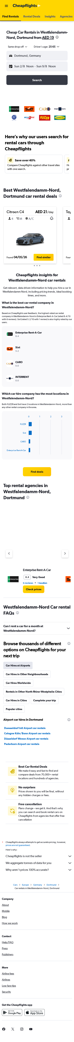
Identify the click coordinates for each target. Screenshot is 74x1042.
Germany (37, 885)
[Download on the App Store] (34, 1012)
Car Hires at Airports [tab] (18, 665)
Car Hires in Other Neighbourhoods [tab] (27, 674)
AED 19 (48, 37)
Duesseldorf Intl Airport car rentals (24, 728)
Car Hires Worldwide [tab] (18, 682)
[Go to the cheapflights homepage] (27, 6)
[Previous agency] (9, 554)
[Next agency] (65, 554)
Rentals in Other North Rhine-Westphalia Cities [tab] (34, 691)
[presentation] (57, 37)
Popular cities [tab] (14, 709)
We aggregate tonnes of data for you (39, 863)
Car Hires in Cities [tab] (16, 700)
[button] (6, 6)
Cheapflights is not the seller (39, 856)
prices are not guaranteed (18, 845)
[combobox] (17, 47)
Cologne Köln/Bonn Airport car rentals (27, 733)
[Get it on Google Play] (12, 1012)
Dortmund (51, 885)
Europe (25, 885)
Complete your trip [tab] (44, 700)
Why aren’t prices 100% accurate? (39, 870)
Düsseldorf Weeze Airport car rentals (26, 738)
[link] (37, 471)
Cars (15, 885)
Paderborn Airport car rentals (21, 743)
